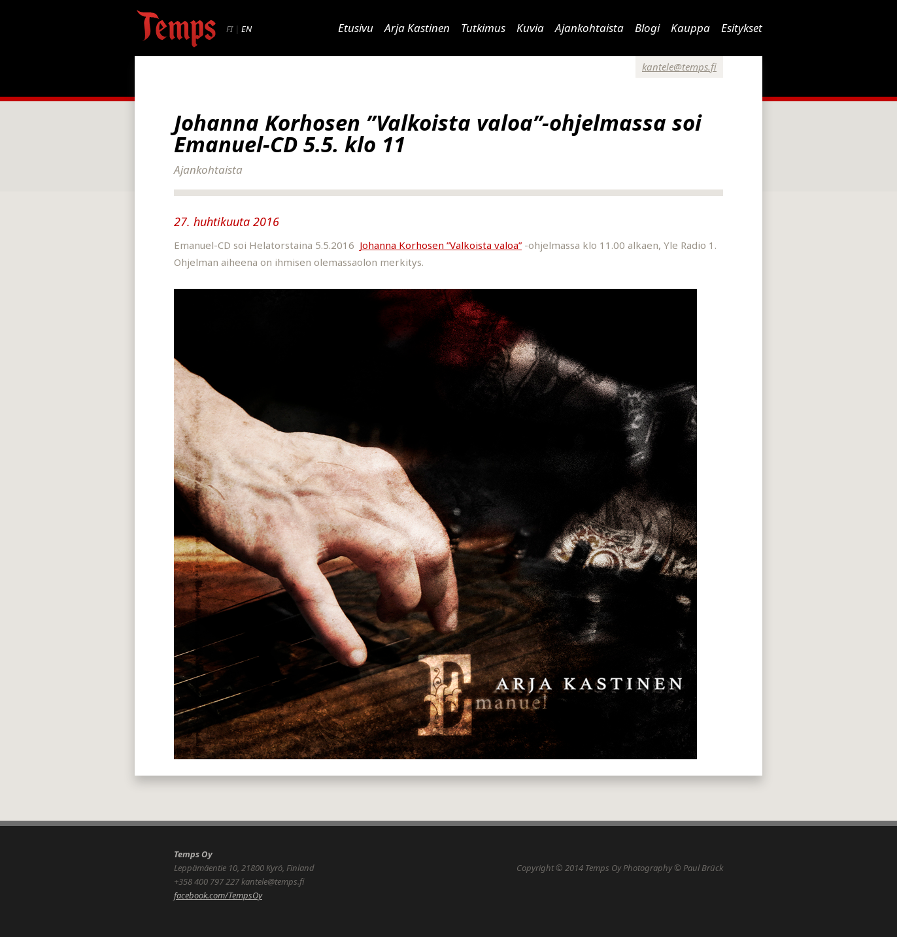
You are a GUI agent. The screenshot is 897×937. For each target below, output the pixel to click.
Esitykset (741, 27)
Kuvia (530, 27)
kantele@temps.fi (679, 66)
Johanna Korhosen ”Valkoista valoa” (441, 245)
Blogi (647, 27)
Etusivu (355, 27)
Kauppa (690, 27)
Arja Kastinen (417, 27)
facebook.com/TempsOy (218, 895)
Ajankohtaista (589, 27)
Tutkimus (483, 27)
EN (246, 29)
